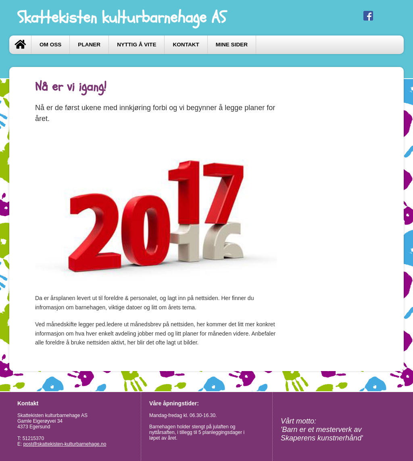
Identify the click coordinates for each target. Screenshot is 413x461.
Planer (89, 45)
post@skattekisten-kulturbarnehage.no (64, 444)
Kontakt (186, 45)
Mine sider (232, 45)
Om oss (50, 45)
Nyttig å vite (136, 45)
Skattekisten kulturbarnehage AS (121, 17)
